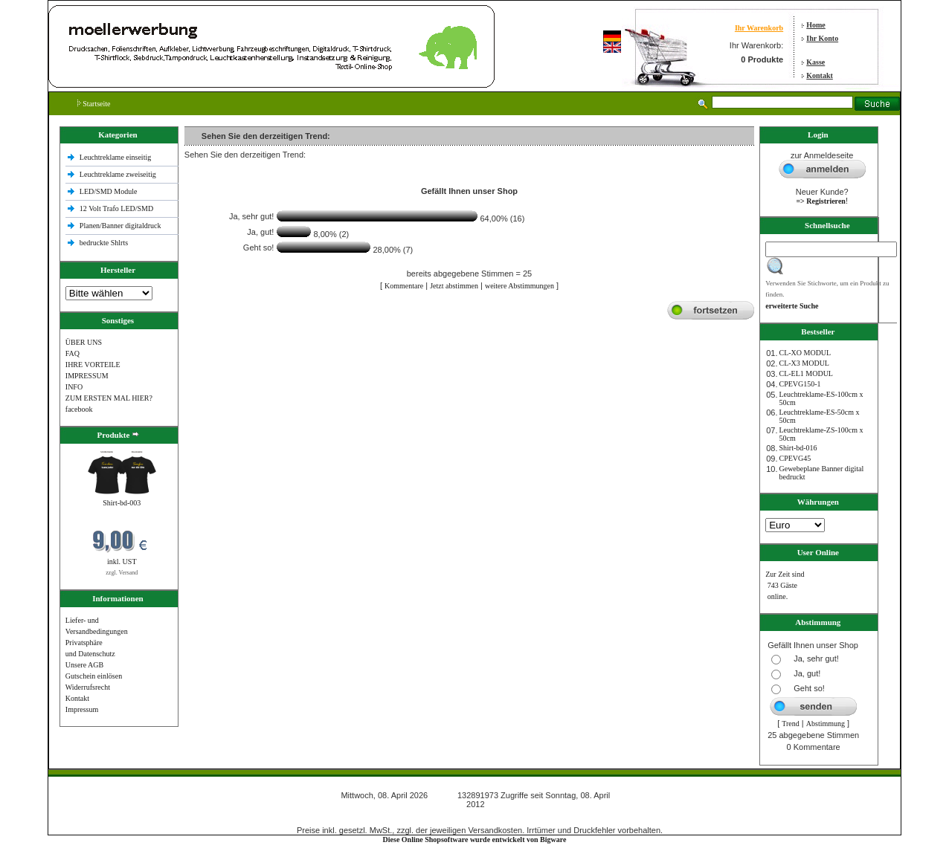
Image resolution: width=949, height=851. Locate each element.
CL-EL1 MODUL (806, 373)
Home (816, 25)
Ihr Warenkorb (759, 28)
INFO (74, 387)
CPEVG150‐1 (799, 384)
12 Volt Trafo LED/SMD (116, 208)
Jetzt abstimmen (454, 286)
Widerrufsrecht (87, 687)
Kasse (815, 62)
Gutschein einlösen (93, 676)
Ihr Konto (822, 38)
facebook (79, 409)
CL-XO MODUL (805, 353)
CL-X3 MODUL (804, 363)
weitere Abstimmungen (519, 286)
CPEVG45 (795, 458)
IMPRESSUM (87, 376)
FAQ (72, 353)
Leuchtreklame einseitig (116, 157)
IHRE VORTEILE (92, 364)
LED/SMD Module (109, 191)
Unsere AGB (84, 665)
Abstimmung (825, 723)
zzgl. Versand (122, 572)
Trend (791, 723)
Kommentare (404, 286)
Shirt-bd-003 (122, 503)
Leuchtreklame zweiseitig (119, 174)
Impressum (81, 709)
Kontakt (819, 75)
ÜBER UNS (83, 342)
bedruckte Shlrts (104, 243)
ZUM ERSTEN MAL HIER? (108, 398)
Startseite (94, 104)
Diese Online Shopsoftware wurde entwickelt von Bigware (475, 839)
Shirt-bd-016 (798, 448)
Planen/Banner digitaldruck (120, 225)
